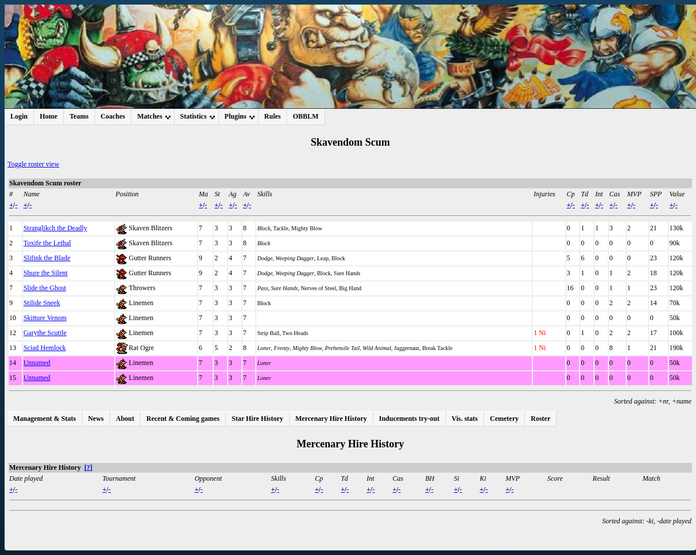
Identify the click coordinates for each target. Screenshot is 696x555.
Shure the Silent (46, 273)
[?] (88, 467)
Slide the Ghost (45, 288)
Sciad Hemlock (45, 348)
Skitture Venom (45, 318)
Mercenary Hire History (331, 419)
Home (49, 116)
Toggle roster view (33, 164)
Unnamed (37, 363)
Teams (79, 116)
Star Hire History (257, 419)
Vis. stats (465, 419)
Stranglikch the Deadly (56, 228)
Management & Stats (44, 419)
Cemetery (504, 419)
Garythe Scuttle (45, 333)
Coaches (113, 116)
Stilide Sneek (42, 303)
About (125, 419)
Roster (540, 419)
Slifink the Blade (47, 258)
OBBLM (306, 116)
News (96, 419)
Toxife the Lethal (47, 243)
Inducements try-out (409, 419)
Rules (272, 116)
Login (19, 116)
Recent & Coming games (183, 419)
